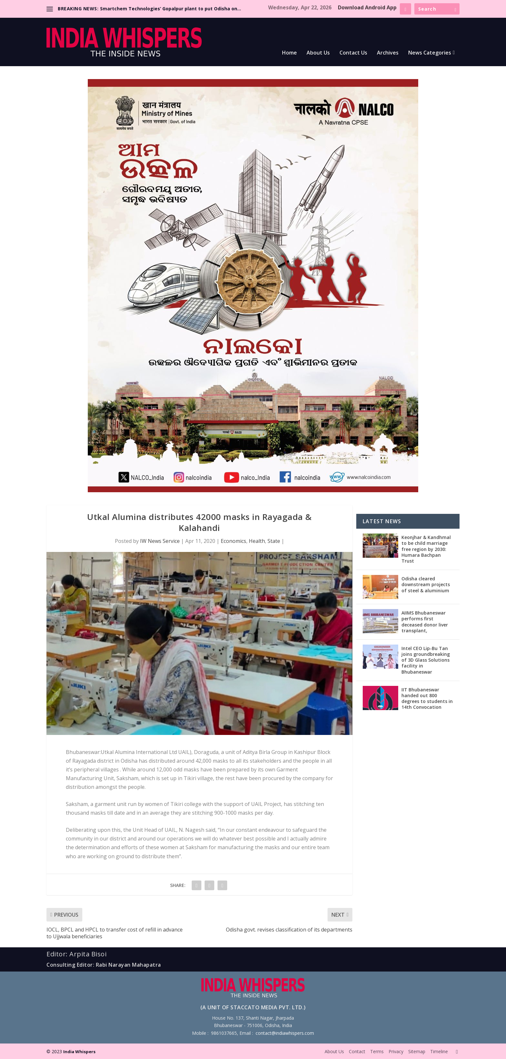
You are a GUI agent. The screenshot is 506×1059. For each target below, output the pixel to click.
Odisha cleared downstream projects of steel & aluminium (425, 584)
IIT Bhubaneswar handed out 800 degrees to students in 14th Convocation (427, 698)
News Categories (429, 53)
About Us (318, 53)
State (274, 541)
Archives (388, 53)
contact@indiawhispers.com (285, 1033)
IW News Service (160, 541)
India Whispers (79, 1051)
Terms (377, 1051)
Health (257, 541)
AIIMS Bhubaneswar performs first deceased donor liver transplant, (424, 622)
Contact (357, 1051)
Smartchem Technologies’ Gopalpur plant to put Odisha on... (170, 8)
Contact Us (353, 53)
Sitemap (416, 1051)
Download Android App (367, 7)
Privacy (396, 1051)
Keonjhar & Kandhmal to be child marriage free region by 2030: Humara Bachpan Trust (426, 549)
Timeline (439, 1051)
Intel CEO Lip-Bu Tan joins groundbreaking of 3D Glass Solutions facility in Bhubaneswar (425, 660)
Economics (233, 541)
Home (289, 53)
